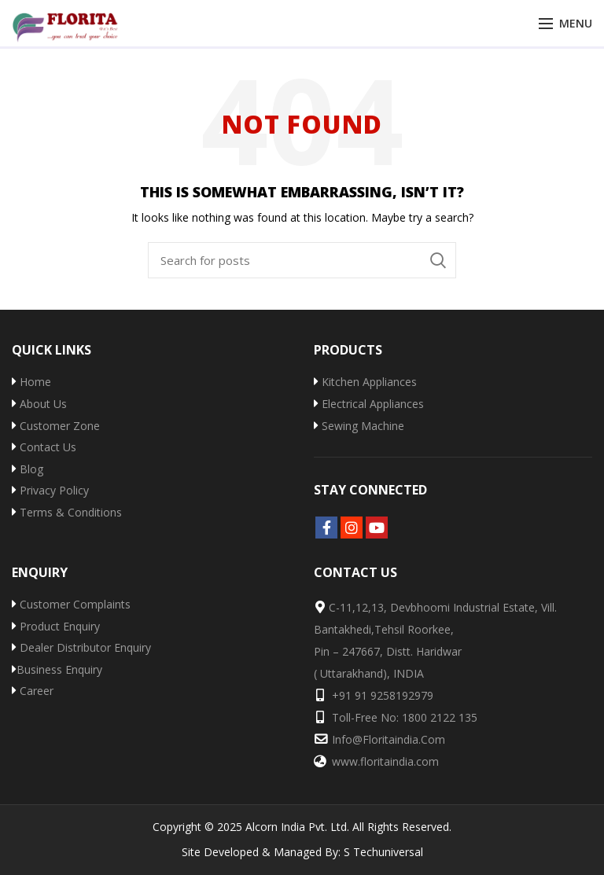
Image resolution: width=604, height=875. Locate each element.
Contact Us (44, 446)
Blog (27, 468)
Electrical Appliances (369, 403)
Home (31, 381)
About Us (39, 403)
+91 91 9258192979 (382, 695)
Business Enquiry (57, 669)
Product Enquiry (56, 626)
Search (438, 260)
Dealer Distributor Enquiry (81, 647)
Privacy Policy (50, 490)
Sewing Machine (359, 425)
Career (32, 690)
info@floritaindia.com (388, 739)
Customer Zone (56, 425)
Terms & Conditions (67, 512)
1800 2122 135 (439, 717)
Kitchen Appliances (365, 381)
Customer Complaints (71, 604)
